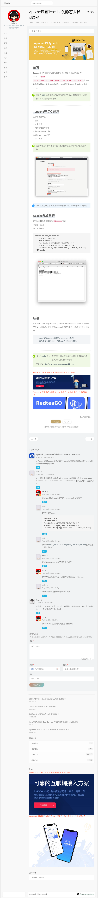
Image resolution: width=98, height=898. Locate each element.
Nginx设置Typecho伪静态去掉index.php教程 (56, 338)
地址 (31, 674)
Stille (31, 22)
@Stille (44, 513)
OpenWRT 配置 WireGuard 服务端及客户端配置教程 (49, 729)
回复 (37, 467)
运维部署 (83, 22)
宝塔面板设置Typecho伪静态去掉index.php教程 (58, 341)
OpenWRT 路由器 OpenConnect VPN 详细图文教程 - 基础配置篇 (53, 722)
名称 (31, 665)
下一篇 (90, 439)
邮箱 (65, 665)
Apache (41, 877)
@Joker (45, 623)
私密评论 (85, 659)
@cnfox (45, 498)
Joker (38, 600)
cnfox (38, 472)
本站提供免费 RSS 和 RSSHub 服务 (42, 706)
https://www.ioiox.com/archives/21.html (59, 364)
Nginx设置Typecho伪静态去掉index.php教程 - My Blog (56, 454)
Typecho (34, 877)
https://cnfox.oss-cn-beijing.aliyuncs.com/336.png (67, 545)
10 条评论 (65, 22)
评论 (31, 641)
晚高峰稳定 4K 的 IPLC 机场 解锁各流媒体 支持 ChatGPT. (55, 372)
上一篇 (33, 439)
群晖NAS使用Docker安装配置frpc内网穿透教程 (47, 699)
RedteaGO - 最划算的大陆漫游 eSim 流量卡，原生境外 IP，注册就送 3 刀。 (58, 816)
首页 (33, 31)
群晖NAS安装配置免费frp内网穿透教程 (44, 714)
